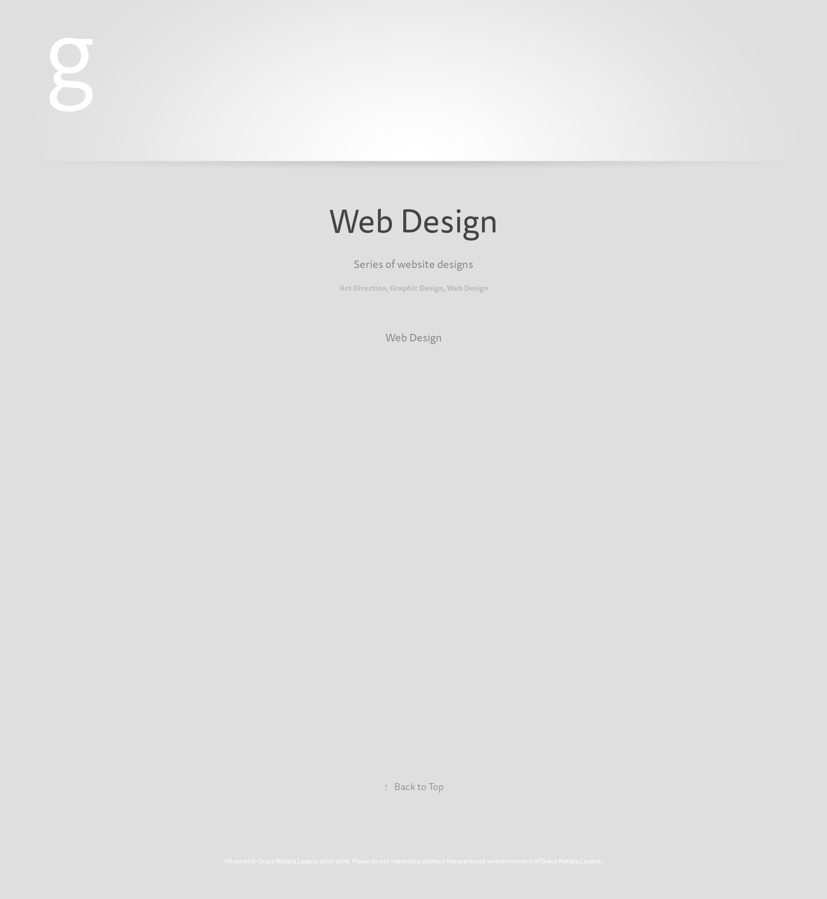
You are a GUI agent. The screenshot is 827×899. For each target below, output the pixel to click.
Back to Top (414, 787)
